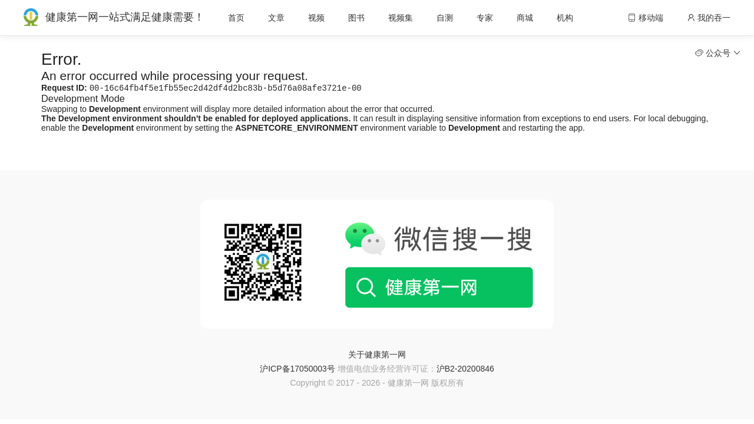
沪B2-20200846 (465, 370)
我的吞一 (708, 17)
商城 (525, 17)
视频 (316, 17)
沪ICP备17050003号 (297, 370)
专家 (485, 17)
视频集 (400, 17)
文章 (276, 17)
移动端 (645, 17)
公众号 (717, 53)
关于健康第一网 (377, 355)
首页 (236, 17)
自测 (444, 17)
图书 (356, 17)
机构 (565, 17)
